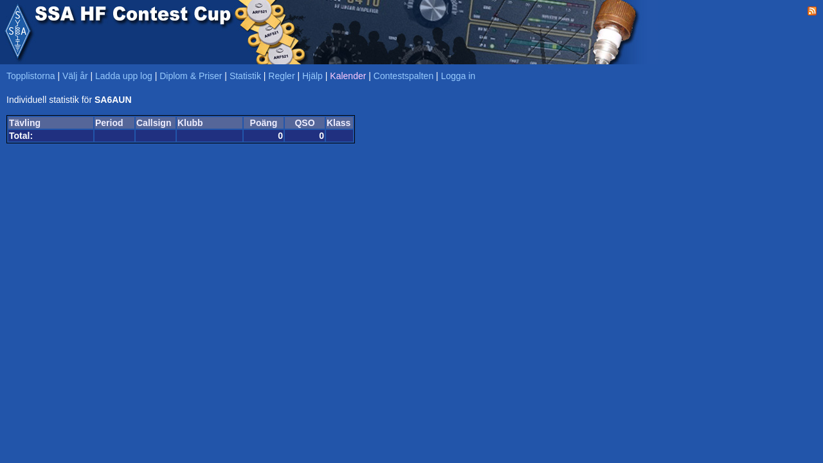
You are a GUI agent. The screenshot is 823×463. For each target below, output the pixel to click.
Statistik (245, 76)
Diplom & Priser (190, 76)
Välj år (75, 76)
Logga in (458, 76)
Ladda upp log (123, 76)
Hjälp (312, 76)
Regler (281, 76)
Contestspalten (403, 76)
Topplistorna (30, 76)
